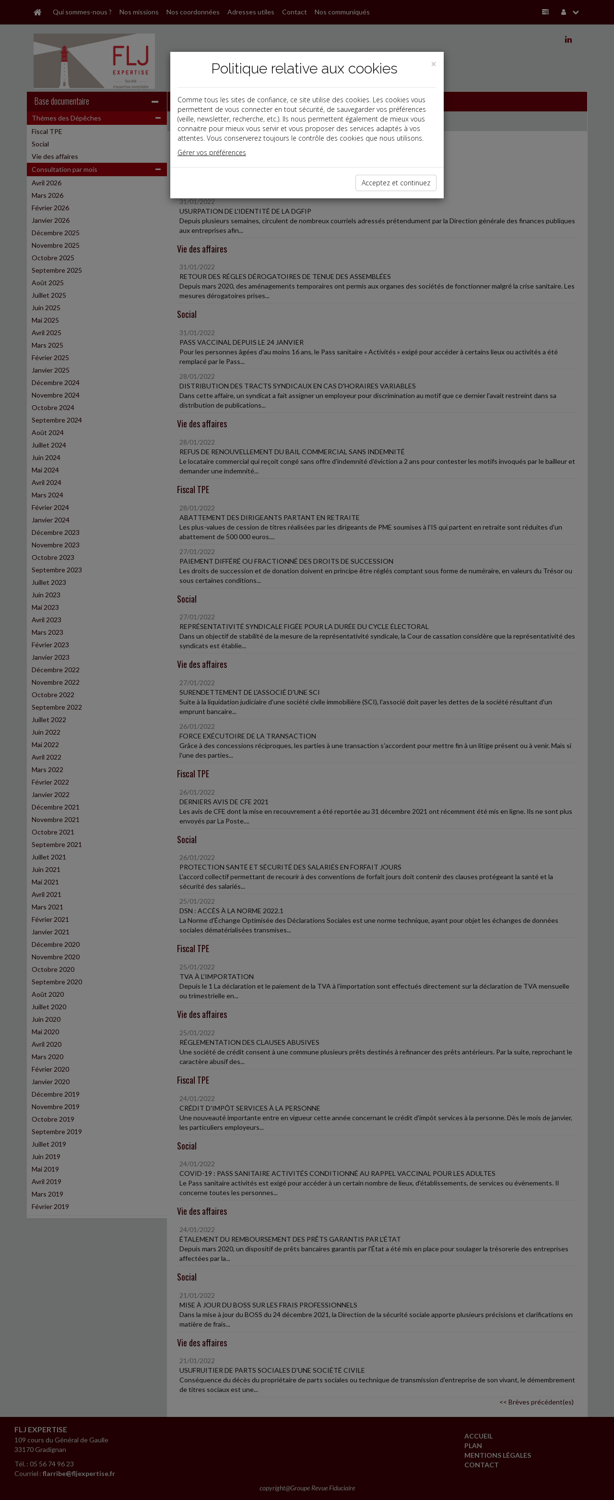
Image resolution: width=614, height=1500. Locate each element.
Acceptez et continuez (396, 182)
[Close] (434, 64)
